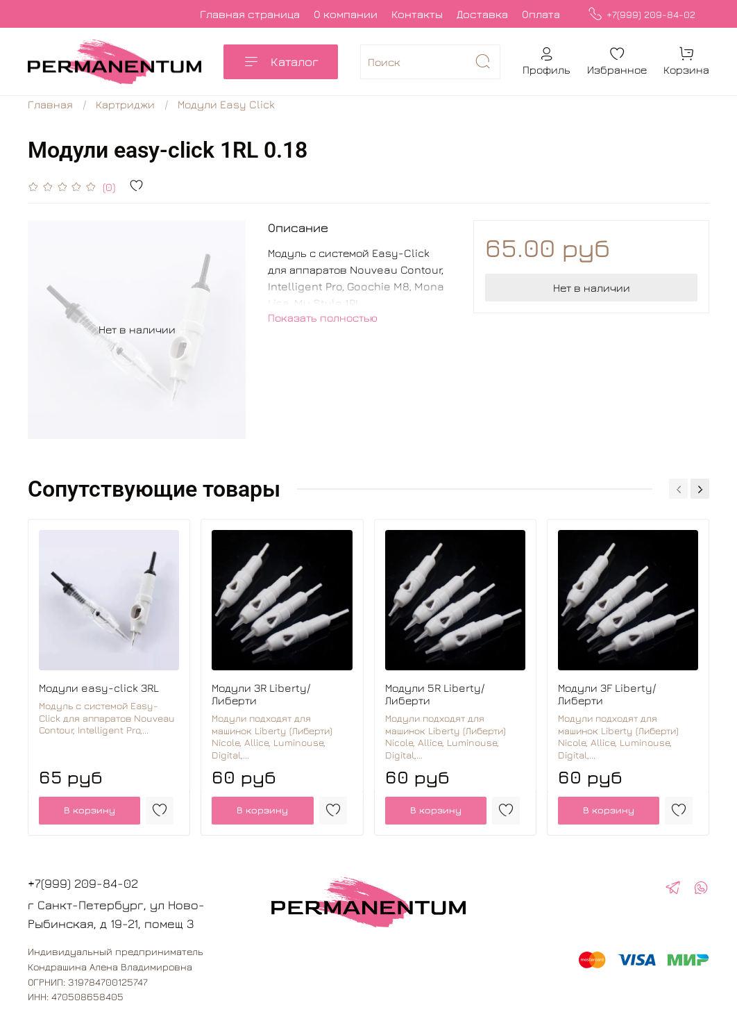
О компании (346, 14)
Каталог (281, 61)
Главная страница (250, 14)
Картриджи (125, 104)
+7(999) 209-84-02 (641, 14)
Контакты (417, 14)
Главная (50, 104)
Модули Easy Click (226, 104)
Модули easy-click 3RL (99, 687)
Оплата (541, 14)
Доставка (482, 14)
